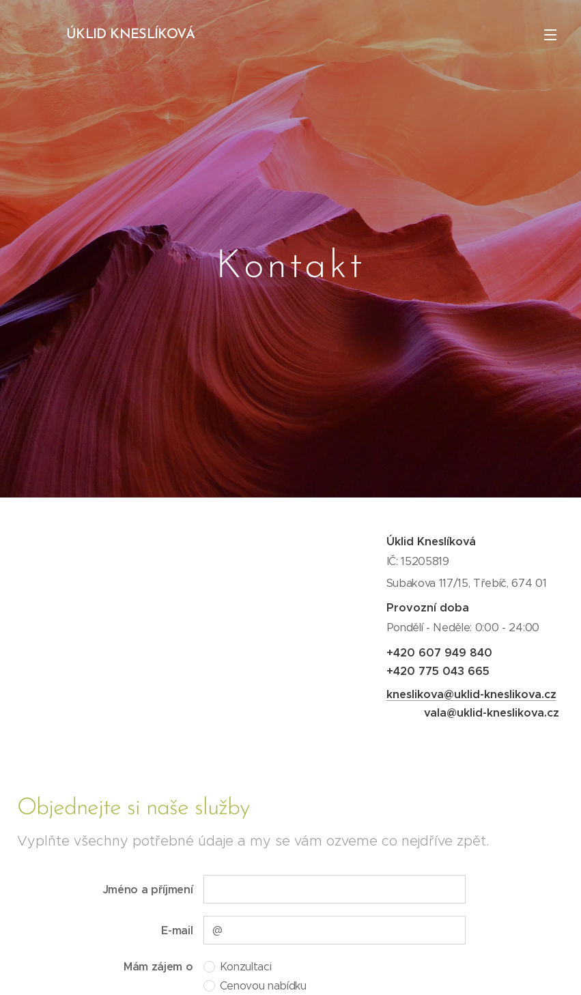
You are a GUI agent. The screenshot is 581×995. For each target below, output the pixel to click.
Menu (550, 34)
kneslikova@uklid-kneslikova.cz (471, 694)
